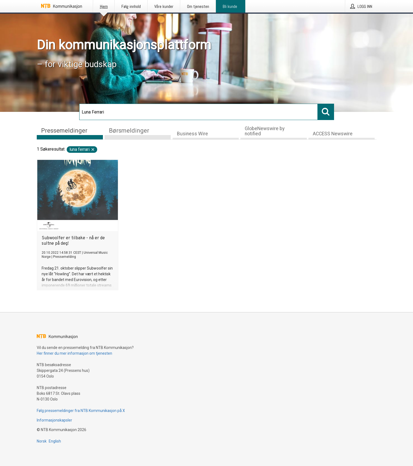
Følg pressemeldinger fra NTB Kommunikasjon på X (81, 410)
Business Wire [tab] (192, 133)
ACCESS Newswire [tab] (333, 133)
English (55, 441)
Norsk (42, 441)
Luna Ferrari (82, 149)
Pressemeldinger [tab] (64, 130)
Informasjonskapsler (54, 420)
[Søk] (198, 112)
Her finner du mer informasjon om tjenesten (74, 353)
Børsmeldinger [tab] (129, 130)
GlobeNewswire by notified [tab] (264, 131)
